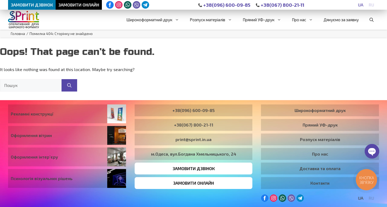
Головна (18, 33)
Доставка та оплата (320, 168)
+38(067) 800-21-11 (280, 5)
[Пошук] (69, 85)
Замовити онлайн (78, 4)
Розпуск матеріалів (213, 20)
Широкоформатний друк (155, 20)
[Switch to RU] (371, 5)
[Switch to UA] (360, 5)
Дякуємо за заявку (341, 19)
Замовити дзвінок (32, 4)
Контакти (319, 182)
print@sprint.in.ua (193, 139)
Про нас (305, 20)
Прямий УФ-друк (264, 20)
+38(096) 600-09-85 (224, 5)
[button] (371, 20)
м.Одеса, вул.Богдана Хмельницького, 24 (193, 153)
